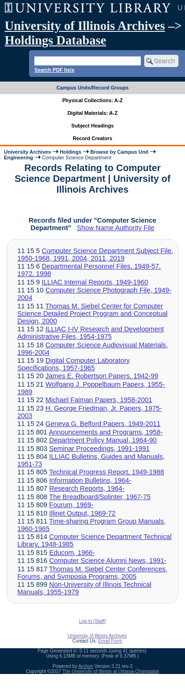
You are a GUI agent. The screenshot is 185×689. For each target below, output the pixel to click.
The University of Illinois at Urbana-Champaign (110, 671)
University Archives (27, 152)
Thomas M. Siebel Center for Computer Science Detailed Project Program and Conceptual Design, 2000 (92, 313)
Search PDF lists (54, 70)
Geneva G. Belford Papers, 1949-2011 (103, 423)
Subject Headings (92, 125)
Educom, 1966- (72, 552)
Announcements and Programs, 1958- (106, 432)
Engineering (18, 157)
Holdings (70, 152)
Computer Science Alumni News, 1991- (107, 560)
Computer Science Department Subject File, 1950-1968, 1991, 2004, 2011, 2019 (95, 254)
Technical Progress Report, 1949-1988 (106, 472)
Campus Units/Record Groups (92, 87)
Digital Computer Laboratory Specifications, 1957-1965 (73, 364)
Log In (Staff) (92, 621)
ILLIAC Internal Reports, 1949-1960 (95, 282)
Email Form (110, 641)
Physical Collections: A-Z (92, 100)
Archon (85, 666)
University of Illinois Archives (85, 26)
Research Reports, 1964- (87, 488)
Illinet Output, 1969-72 (82, 513)
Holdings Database (55, 40)
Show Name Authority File (116, 228)
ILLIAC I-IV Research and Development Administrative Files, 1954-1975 (90, 332)
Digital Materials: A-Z (92, 113)
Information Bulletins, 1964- (90, 480)
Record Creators (92, 138)
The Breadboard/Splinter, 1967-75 (100, 497)
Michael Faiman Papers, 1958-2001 (98, 400)
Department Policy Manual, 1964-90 (103, 440)
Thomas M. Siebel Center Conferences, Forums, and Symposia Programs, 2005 (92, 572)
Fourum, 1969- (71, 505)
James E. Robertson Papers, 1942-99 (101, 376)
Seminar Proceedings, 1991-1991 (99, 448)
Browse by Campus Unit (119, 152)
